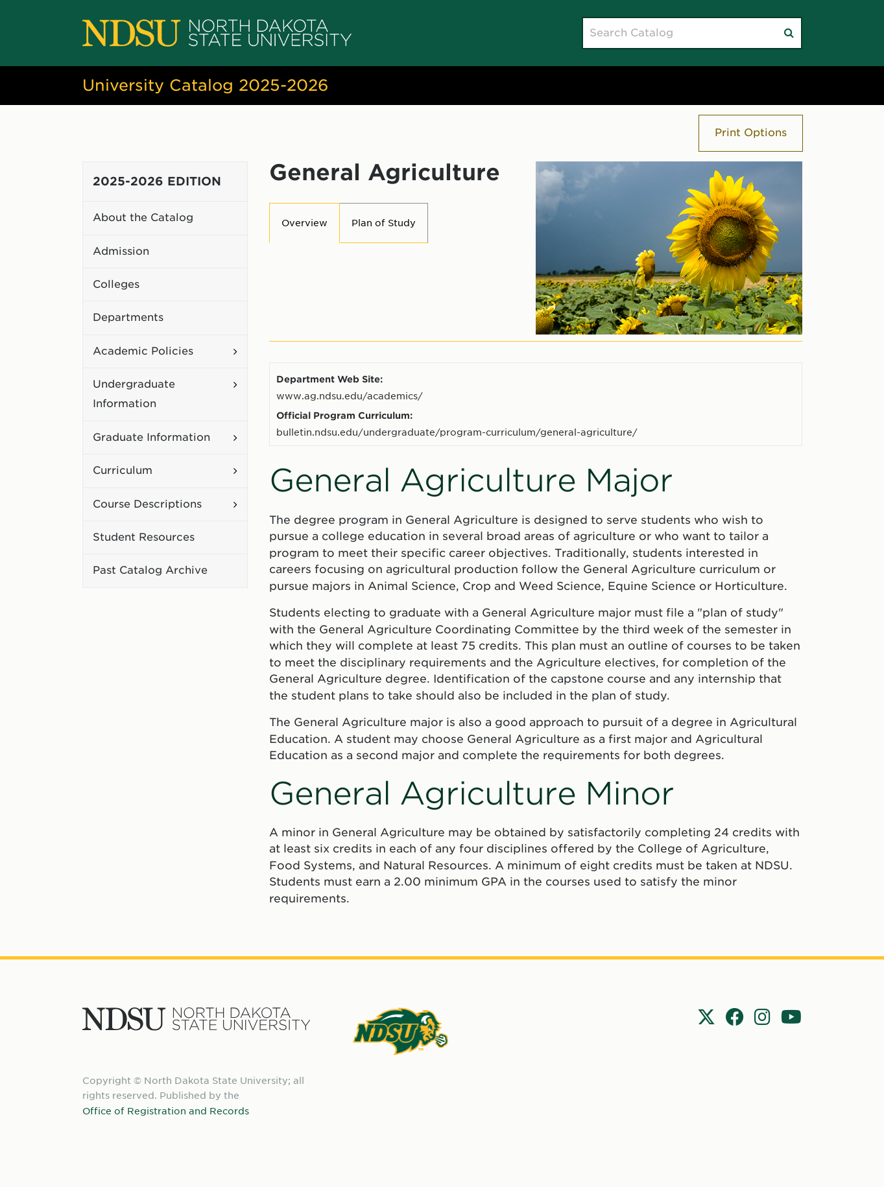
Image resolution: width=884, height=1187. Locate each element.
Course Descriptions (147, 504)
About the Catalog (143, 217)
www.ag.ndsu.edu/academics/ (349, 395)
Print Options (751, 132)
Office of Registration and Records (165, 1111)
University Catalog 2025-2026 (205, 85)
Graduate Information (151, 437)
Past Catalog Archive (150, 570)
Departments (128, 317)
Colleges (116, 284)
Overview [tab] (304, 223)
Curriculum (122, 470)
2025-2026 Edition (157, 181)
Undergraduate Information (134, 394)
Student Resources (144, 537)
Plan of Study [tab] (384, 223)
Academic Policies (143, 351)
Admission (121, 251)
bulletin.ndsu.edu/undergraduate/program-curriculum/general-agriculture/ (457, 432)
